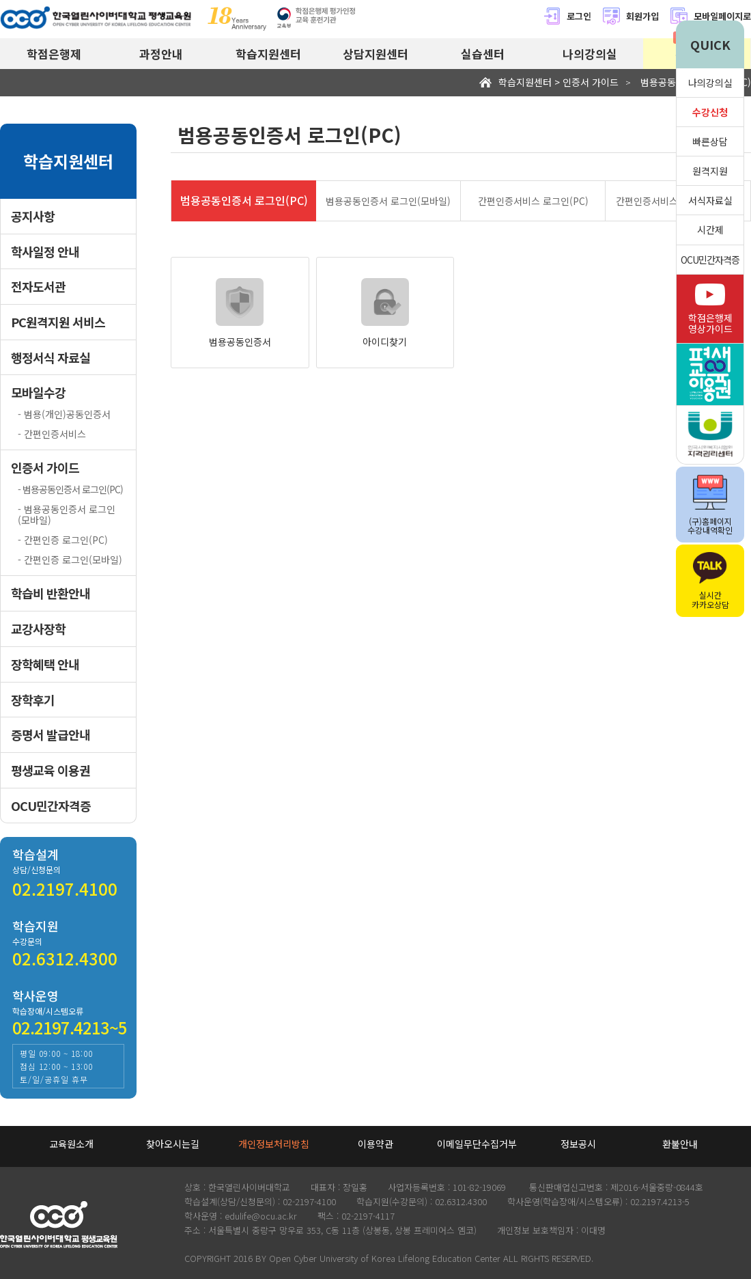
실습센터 (483, 53)
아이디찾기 (385, 312)
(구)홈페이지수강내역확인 (710, 505)
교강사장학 (38, 629)
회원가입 (630, 16)
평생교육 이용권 (50, 770)
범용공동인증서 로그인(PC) (244, 200)
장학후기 (33, 700)
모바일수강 (38, 392)
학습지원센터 (268, 53)
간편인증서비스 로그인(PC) (533, 201)
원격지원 (710, 171)
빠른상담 (710, 141)
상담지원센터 (375, 53)
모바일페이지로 (722, 16)
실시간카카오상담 (710, 581)
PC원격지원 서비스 (58, 322)
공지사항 (33, 216)
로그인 (567, 16)
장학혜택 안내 (45, 664)
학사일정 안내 (45, 252)
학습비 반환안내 (50, 593)
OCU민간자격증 (51, 806)
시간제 (710, 229)
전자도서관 (38, 286)
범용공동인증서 (240, 312)
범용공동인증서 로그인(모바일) (388, 201)
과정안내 (161, 53)
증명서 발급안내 (50, 735)
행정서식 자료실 (50, 357)
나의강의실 (590, 53)
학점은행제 (54, 53)
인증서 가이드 (45, 467)
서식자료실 (710, 200)
